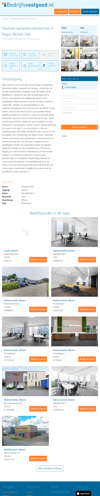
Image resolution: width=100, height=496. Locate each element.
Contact (30, 492)
